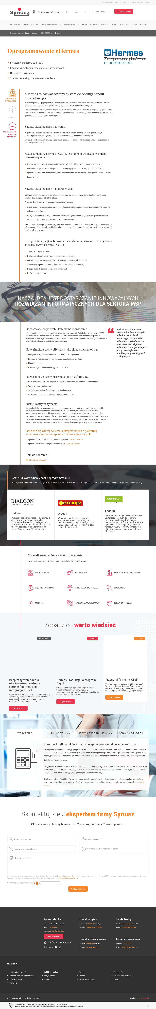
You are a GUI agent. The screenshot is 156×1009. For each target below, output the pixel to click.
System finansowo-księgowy (83, 603)
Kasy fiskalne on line (87, 979)
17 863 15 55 (54, 927)
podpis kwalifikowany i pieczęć (103, 24)
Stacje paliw (115, 588)
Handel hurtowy (38, 572)
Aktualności (118, 972)
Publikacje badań (51, 972)
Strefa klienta (101, 11)
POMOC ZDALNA (60, 733)
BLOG (140, 639)
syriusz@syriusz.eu (56, 931)
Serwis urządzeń (15, 979)
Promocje (13, 983)
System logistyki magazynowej (123, 572)
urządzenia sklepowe (51, 24)
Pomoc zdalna (124, 11)
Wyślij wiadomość (78, 889)
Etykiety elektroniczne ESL (82, 588)
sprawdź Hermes (76, 439)
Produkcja (35, 603)
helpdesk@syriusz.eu (130, 947)
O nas (46, 979)
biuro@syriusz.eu (92, 947)
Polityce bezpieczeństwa (68, 878)
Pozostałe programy (119, 603)
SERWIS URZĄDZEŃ (131, 733)
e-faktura (124, 24)
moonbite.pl (144, 998)
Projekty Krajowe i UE (17, 972)
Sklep (116, 979)
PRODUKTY (92, 639)
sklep (84, 24)
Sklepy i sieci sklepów (40, 588)
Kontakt (82, 975)
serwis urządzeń (71, 24)
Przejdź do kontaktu (53, 936)
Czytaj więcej (18, 708)
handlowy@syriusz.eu (94, 927)
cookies (32, 1004)
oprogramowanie (30, 24)
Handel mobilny (77, 572)
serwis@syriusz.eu (129, 927)
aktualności (14, 24)
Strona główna (15, 33)
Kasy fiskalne (49, 975)
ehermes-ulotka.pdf (36, 460)
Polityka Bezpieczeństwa (123, 975)
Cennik (81, 972)
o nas (134, 24)
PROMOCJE (45, 33)
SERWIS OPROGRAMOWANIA (95, 733)
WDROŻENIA (24, 733)
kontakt (143, 24)
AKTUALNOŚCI (44, 639)
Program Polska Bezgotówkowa (21, 975)
